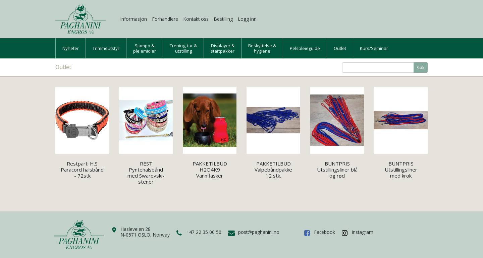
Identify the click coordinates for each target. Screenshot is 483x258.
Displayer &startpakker (222, 48)
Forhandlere (165, 19)
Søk (421, 67)
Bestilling (223, 19)
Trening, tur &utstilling (183, 48)
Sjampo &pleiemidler (144, 48)
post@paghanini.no (258, 232)
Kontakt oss (196, 19)
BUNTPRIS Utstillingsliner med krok (401, 169)
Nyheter (70, 48)
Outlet (340, 48)
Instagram (362, 232)
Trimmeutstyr (106, 48)
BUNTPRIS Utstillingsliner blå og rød (337, 169)
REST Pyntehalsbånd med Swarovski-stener (145, 172)
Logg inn (247, 19)
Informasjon (133, 19)
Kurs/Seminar (374, 48)
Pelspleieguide (305, 48)
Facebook (324, 232)
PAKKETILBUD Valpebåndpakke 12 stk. (273, 169)
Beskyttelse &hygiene (262, 48)
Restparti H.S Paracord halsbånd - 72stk (82, 169)
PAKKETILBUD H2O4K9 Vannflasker (210, 169)
